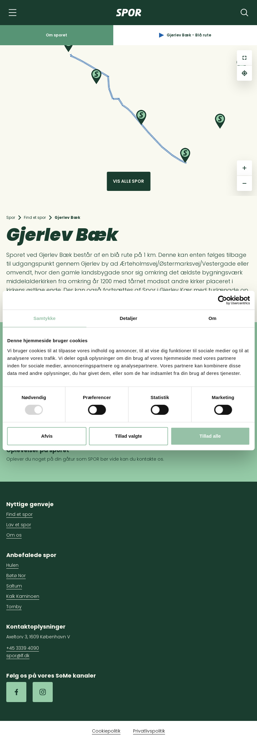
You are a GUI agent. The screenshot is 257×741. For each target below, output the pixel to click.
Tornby (14, 606)
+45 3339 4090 (22, 648)
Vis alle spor (128, 181)
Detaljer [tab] (128, 318)
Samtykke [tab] (44, 318)
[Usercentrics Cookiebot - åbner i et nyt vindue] (222, 300)
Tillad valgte (128, 436)
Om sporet (56, 35)
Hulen (12, 565)
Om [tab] (213, 318)
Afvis (47, 436)
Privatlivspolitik (149, 731)
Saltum (14, 586)
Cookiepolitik (106, 731)
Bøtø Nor (16, 575)
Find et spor (35, 217)
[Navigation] (12, 12)
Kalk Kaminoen (22, 596)
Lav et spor (18, 525)
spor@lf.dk (17, 655)
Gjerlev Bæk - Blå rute (185, 35)
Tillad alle (210, 436)
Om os (14, 535)
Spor (10, 217)
